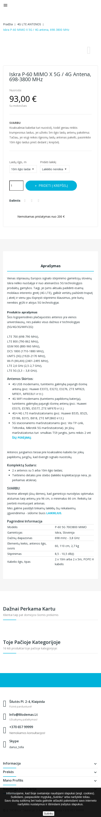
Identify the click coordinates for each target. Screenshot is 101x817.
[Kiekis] (16, 186)
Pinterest (40, 201)
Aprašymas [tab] (51, 265)
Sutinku (48, 813)
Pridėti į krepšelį (56, 185)
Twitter (33, 201)
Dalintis (25, 201)
